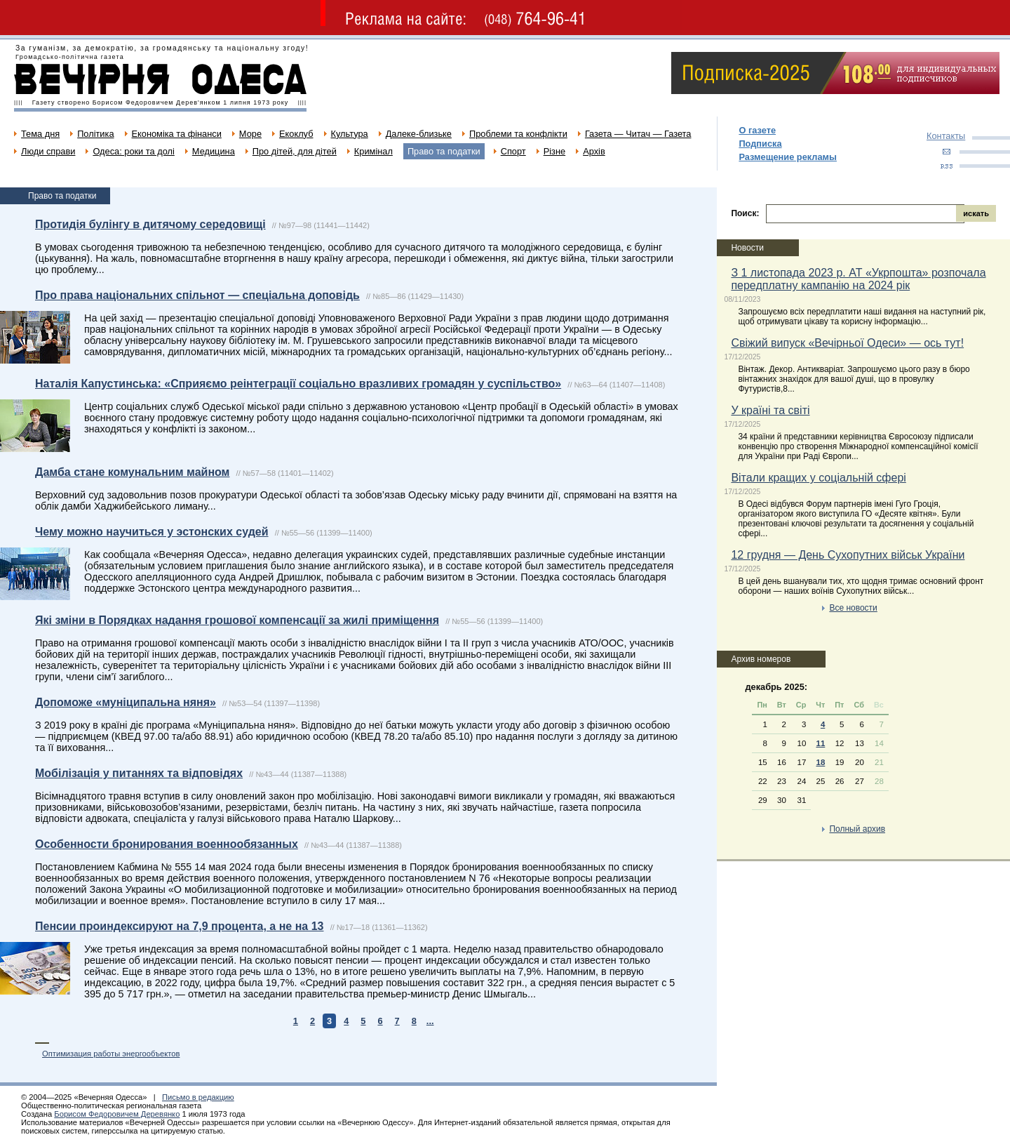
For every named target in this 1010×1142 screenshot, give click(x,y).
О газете (757, 130)
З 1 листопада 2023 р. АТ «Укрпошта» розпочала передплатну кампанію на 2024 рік (858, 279)
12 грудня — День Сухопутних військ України (847, 555)
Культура (349, 133)
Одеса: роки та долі (133, 151)
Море (250, 133)
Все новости (853, 608)
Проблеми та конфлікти (518, 133)
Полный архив (857, 829)
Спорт (513, 151)
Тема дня (40, 133)
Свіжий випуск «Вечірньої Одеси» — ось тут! (847, 343)
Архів (594, 151)
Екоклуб (296, 133)
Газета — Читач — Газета (638, 133)
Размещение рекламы (788, 157)
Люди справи (48, 151)
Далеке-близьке (419, 133)
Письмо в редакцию (198, 1097)
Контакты (946, 136)
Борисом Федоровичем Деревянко (117, 1114)
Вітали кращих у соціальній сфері (818, 478)
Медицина (213, 151)
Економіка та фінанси (177, 133)
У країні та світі (770, 410)
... (430, 1021)
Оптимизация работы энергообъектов (111, 1053)
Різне (554, 151)
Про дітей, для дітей (294, 151)
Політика (95, 133)
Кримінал (373, 151)
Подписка (760, 143)
